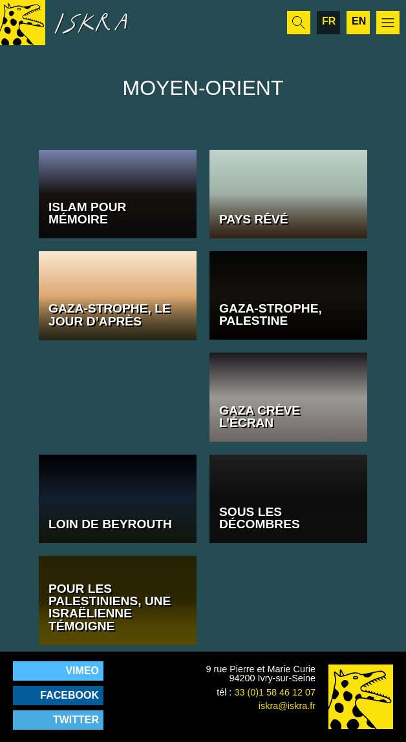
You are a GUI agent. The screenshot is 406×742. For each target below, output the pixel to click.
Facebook (69, 695)
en (359, 20)
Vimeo (82, 670)
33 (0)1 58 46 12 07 (274, 692)
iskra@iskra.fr (287, 706)
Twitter (76, 719)
